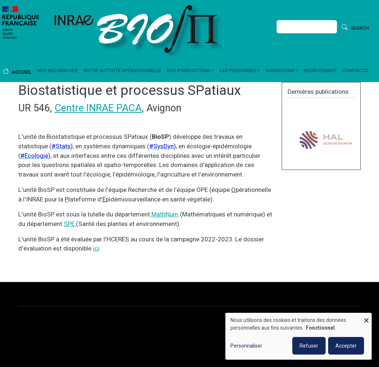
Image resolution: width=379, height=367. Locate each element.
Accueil (21, 72)
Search (359, 28)
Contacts (355, 70)
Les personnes (238, 70)
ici (96, 248)
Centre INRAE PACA (98, 108)
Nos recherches (57, 70)
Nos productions (189, 70)
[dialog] (298, 336)
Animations (280, 70)
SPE (70, 223)
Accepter (346, 346)
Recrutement (320, 70)
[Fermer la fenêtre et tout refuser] (366, 317)
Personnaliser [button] (246, 346)
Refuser (309, 346)
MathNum (164, 214)
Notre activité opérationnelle (122, 70)
